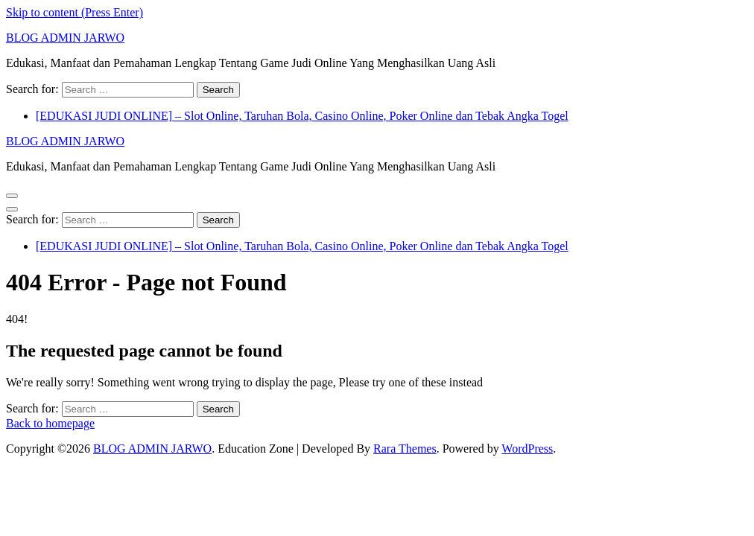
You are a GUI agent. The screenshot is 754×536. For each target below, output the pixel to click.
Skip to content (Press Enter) (74, 12)
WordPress (527, 448)
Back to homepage (50, 423)
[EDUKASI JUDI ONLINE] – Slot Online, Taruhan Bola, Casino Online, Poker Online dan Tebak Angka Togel (302, 115)
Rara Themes (405, 448)
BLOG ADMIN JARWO (65, 37)
